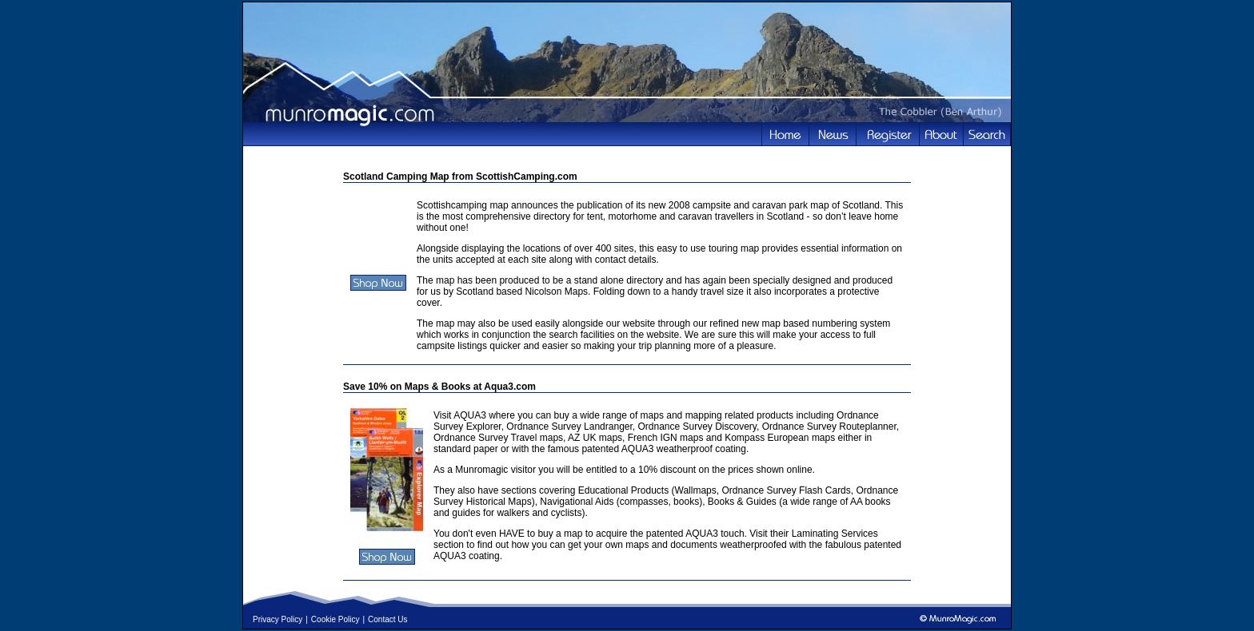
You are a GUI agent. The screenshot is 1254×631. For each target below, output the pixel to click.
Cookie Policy (335, 619)
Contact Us (387, 619)
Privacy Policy (277, 619)
